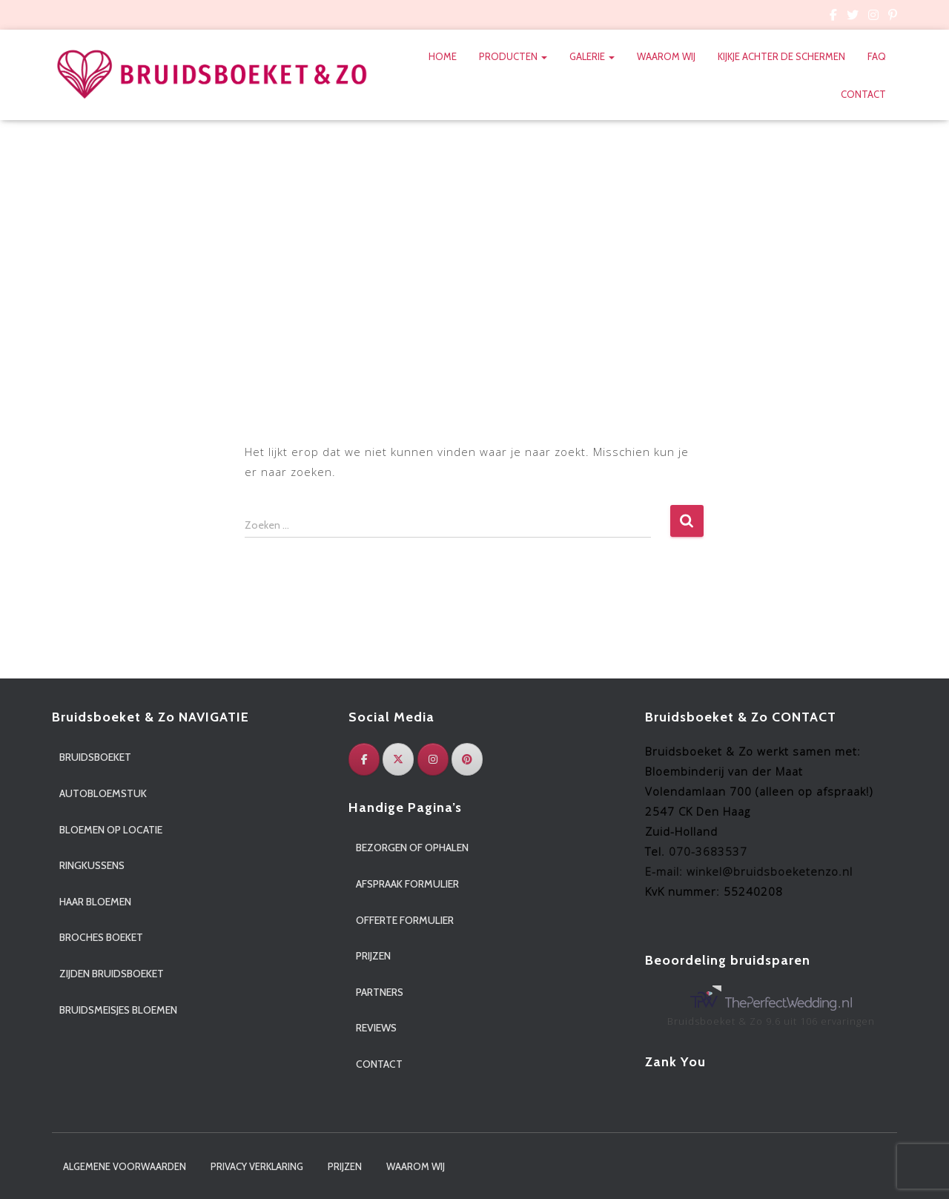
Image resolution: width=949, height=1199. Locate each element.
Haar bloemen (95, 901)
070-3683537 (708, 851)
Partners (379, 992)
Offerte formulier (405, 920)
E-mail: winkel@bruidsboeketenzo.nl (749, 871)
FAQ (876, 56)
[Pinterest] (467, 759)
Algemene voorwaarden (124, 1166)
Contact (863, 94)
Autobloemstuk (103, 793)
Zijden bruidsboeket (111, 973)
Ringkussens (92, 865)
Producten (513, 56)
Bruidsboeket (95, 757)
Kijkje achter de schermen (781, 56)
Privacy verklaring (257, 1166)
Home (443, 56)
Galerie (592, 56)
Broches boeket (101, 937)
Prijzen (373, 955)
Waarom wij (666, 56)
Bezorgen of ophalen (412, 847)
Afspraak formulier (407, 884)
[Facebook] (364, 759)
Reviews (376, 1027)
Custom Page (833, 17)
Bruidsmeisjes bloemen (118, 1010)
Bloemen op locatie (110, 829)
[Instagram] (433, 759)
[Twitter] (398, 759)
